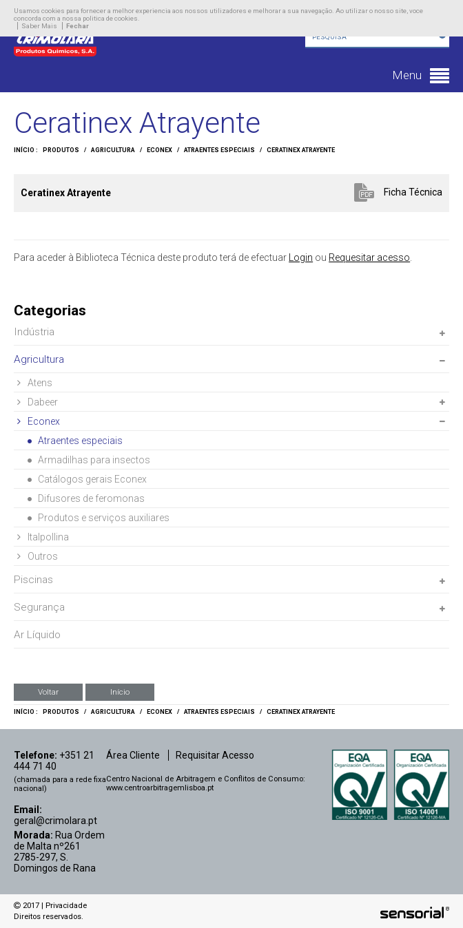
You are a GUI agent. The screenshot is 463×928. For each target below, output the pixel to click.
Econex (159, 150)
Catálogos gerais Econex (87, 479)
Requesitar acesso (369, 257)
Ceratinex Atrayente (301, 150)
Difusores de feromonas (86, 498)
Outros (37, 556)
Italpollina (43, 536)
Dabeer (37, 402)
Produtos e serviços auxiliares (98, 517)
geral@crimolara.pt (55, 820)
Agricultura (113, 150)
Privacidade (66, 905)
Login (301, 257)
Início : (26, 150)
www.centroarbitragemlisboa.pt (160, 787)
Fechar (77, 26)
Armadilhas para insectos (89, 459)
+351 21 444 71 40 (54, 761)
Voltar (48, 692)
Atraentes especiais (219, 150)
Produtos (61, 150)
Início (120, 692)
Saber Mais (39, 26)
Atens (34, 382)
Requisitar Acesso (215, 755)
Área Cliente (133, 755)
